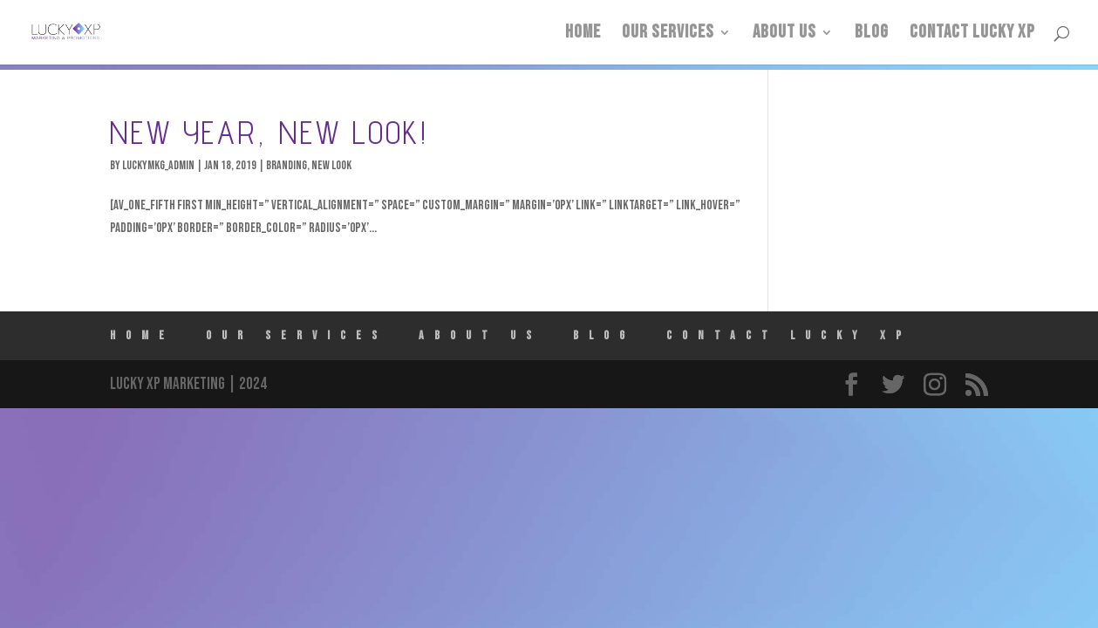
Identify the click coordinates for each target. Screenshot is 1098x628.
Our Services (668, 34)
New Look (331, 165)
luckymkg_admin (158, 165)
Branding (286, 165)
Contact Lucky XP (972, 34)
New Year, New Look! (269, 132)
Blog (872, 34)
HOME (583, 34)
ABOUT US (784, 34)
